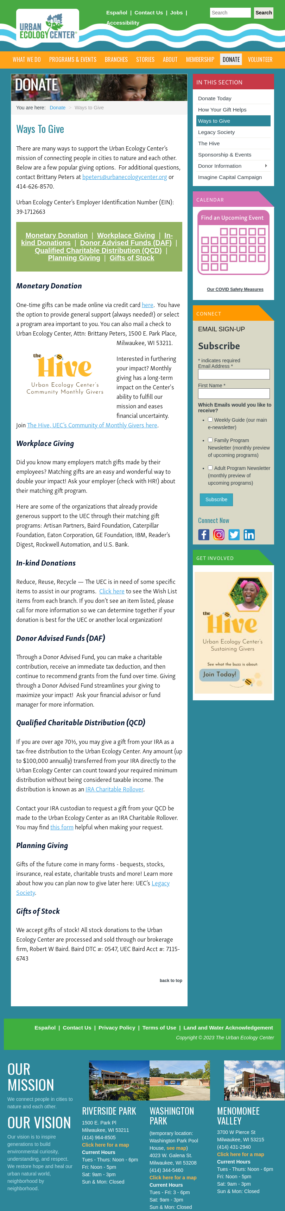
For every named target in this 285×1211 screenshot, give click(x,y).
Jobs (176, 12)
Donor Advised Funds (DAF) (126, 243)
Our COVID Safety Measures (235, 289)
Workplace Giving (126, 235)
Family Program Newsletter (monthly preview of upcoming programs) (239, 448)
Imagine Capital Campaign (230, 177)
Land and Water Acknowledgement (228, 1028)
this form (62, 826)
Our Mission (30, 1076)
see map (176, 1148)
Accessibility (122, 23)
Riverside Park (109, 1110)
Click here (112, 590)
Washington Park (172, 1115)
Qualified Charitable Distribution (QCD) (98, 250)
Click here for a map (105, 1145)
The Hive (209, 143)
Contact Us (148, 12)
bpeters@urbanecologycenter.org (124, 176)
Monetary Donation (57, 235)
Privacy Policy (117, 1028)
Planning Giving (74, 258)
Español (116, 12)
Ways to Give (214, 121)
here (147, 304)
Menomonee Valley (238, 1115)
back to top (171, 980)
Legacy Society (216, 132)
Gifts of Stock (132, 258)
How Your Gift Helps (222, 110)
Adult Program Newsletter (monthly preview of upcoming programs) (239, 475)
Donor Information (219, 166)
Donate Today (215, 98)
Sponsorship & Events (224, 155)
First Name (212, 385)
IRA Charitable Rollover (114, 788)
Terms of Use (159, 1028)
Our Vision (39, 1122)
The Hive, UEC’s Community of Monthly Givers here (92, 424)
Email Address (215, 366)
